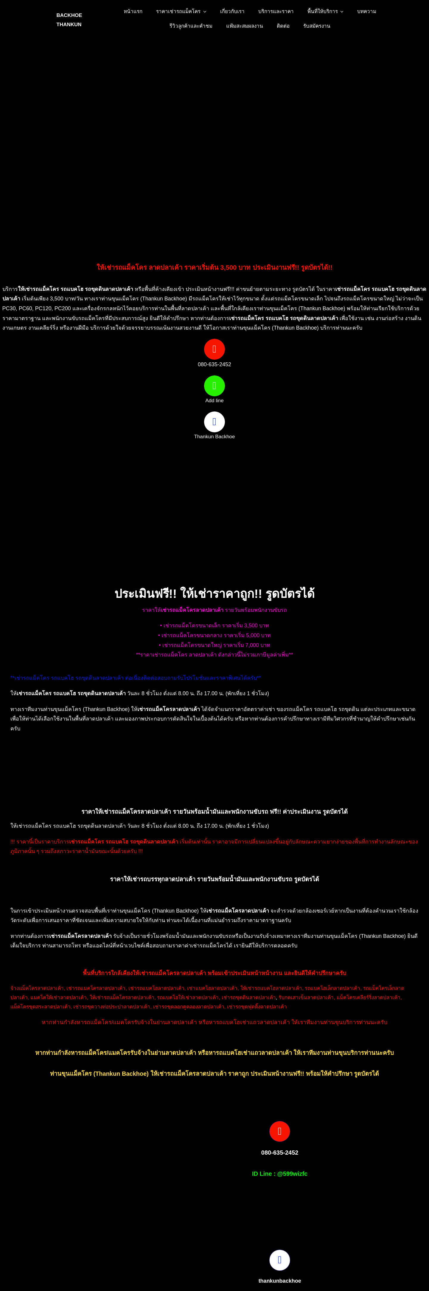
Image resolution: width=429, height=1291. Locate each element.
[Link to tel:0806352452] (214, 349)
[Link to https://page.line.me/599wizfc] (214, 385)
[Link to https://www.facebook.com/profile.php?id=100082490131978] (214, 421)
